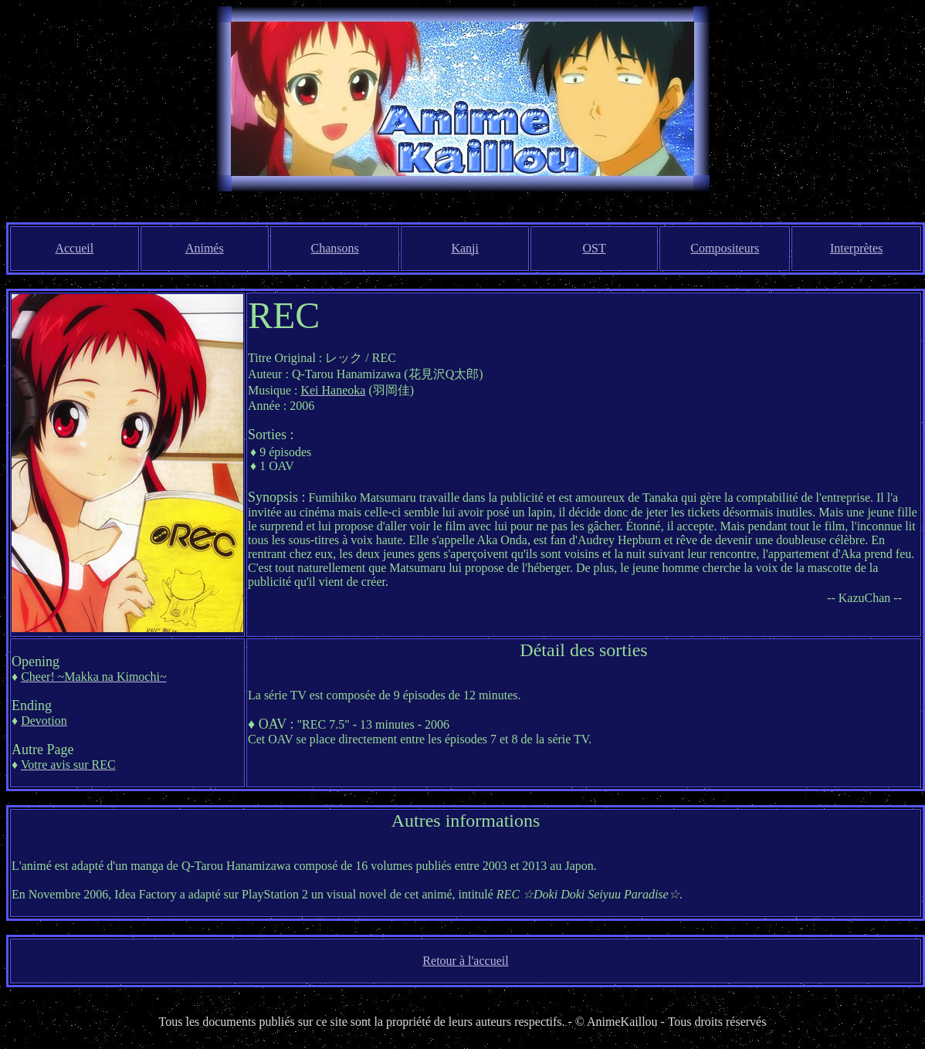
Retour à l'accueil (465, 960)
